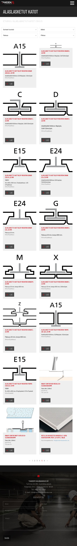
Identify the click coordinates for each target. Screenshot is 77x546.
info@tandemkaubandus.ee (61, 440)
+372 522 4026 (40, 489)
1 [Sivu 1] (32, 460)
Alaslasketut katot (24, 21)
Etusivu (7, 21)
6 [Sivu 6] (44, 460)
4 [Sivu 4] (39, 460)
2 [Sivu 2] (34, 460)
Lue (11, 83)
